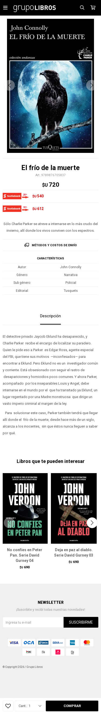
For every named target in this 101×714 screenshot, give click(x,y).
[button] (91, 85)
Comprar (72, 706)
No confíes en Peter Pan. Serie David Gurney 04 (24, 555)
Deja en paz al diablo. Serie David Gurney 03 (73, 552)
